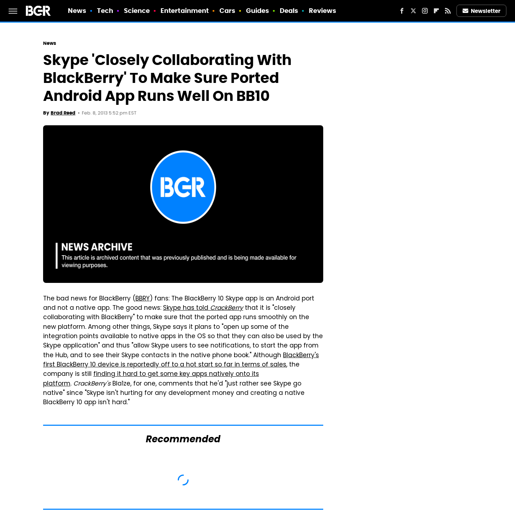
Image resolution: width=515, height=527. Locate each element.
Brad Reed (63, 113)
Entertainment (185, 10)
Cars (227, 10)
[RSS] (448, 11)
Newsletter (482, 11)
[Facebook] (402, 11)
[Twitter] (413, 11)
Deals (289, 10)
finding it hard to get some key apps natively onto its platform (151, 379)
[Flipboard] (436, 11)
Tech (105, 10)
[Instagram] (425, 11)
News (77, 10)
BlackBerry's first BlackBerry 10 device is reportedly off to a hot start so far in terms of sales (181, 360)
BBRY (142, 299)
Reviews (323, 10)
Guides (257, 10)
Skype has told (203, 308)
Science (137, 10)
